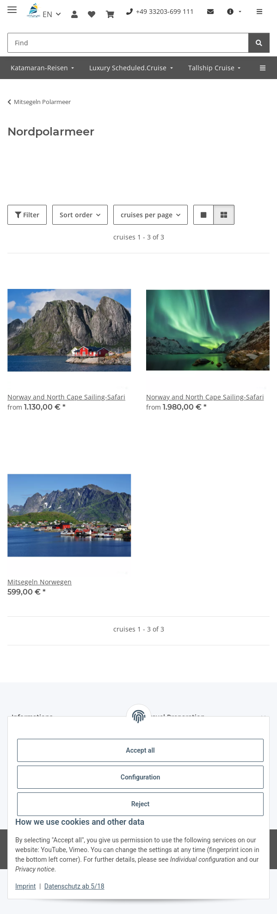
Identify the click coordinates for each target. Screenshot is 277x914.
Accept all (140, 750)
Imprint (25, 886)
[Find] (128, 43)
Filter (27, 214)
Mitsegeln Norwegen (39, 581)
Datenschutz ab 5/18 (74, 886)
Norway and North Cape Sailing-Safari (66, 397)
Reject (140, 804)
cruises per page (146, 214)
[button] (74, 14)
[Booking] (110, 14)
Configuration (140, 777)
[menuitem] (160, 11)
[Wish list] (91, 14)
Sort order (76, 214)
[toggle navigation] (12, 6)
